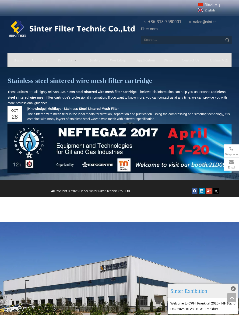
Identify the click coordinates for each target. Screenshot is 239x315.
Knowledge (36, 109)
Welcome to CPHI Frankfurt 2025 (194, 303)
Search (227, 40)
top (231, 297)
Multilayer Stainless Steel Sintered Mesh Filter (83, 109)
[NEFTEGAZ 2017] (119, 148)
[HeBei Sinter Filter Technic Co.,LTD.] (71, 28)
